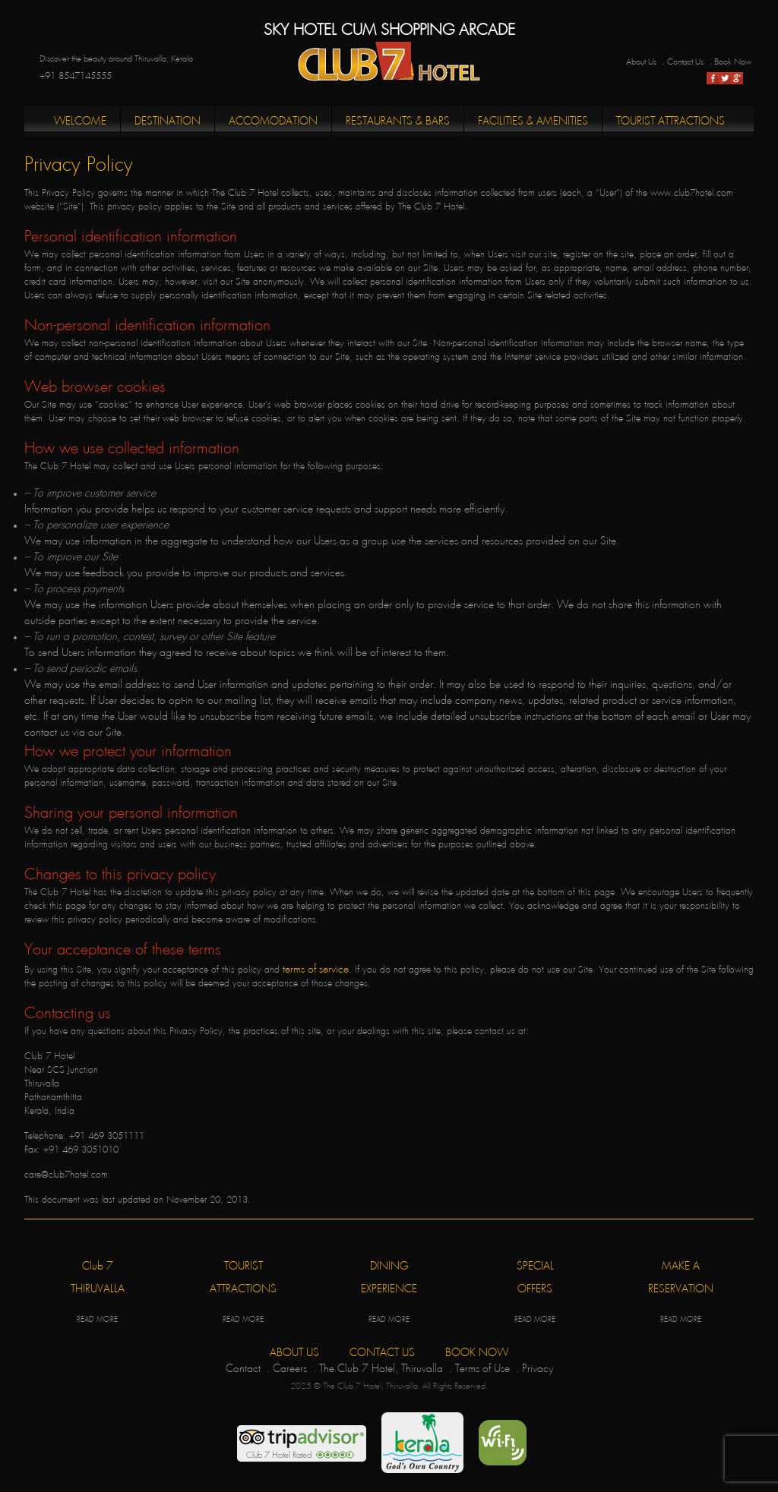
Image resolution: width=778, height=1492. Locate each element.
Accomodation (273, 121)
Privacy (537, 1369)
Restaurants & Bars (398, 121)
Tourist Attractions (670, 121)
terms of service (316, 969)
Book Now (732, 62)
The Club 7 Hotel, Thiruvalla (381, 1369)
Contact (243, 1369)
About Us (641, 62)
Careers (290, 1369)
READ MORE (97, 1319)
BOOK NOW (476, 1353)
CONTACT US (382, 1353)
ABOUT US (294, 1353)
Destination (167, 121)
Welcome (80, 121)
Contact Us (685, 62)
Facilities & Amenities (533, 121)
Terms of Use (482, 1369)
